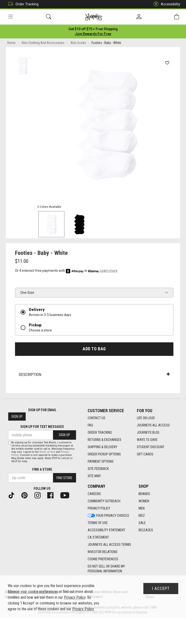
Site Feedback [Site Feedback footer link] (98, 469)
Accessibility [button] (165, 4)
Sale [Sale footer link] (142, 523)
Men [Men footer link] (142, 508)
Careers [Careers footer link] (94, 494)
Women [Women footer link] (144, 501)
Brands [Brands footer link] (144, 494)
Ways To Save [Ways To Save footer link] (147, 440)
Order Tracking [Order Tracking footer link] (100, 432)
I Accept (161, 588)
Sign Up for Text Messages (42, 427)
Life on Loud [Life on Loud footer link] (146, 418)
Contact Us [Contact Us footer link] (96, 418)
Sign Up (17, 416)
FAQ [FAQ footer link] (90, 425)
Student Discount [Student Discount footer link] (150, 447)
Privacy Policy (74, 597)
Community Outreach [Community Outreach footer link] (104, 501)
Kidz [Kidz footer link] (142, 515)
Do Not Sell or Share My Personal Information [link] (106, 568)
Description (94, 374)
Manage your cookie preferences (33, 591)
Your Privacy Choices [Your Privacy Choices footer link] (108, 515)
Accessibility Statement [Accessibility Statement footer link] (106, 530)
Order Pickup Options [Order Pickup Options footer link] (104, 454)
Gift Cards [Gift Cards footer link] (145, 454)
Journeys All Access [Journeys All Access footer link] (153, 425)
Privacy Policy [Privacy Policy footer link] (99, 508)
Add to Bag (94, 348)
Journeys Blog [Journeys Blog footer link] (148, 432)
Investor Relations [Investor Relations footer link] (102, 552)
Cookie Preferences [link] (103, 559)
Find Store (64, 478)
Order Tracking (22, 4)
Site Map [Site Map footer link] (94, 476)
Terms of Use (47, 451)
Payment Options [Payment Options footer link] (101, 461)
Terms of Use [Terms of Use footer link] (98, 523)
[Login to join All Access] (93, 29)
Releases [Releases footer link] (146, 530)
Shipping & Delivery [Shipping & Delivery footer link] (102, 447)
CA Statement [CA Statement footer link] (98, 537)
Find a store (42, 469)
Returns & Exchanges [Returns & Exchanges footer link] (104, 440)
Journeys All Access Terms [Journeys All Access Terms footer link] (109, 544)
